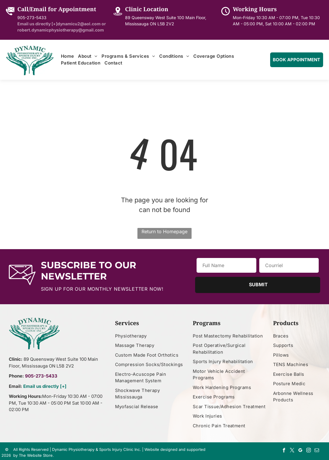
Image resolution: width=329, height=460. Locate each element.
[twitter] (292, 451)
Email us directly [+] (45, 386)
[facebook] (283, 451)
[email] (316, 451)
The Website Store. (36, 455)
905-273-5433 (31, 17)
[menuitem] (67, 56)
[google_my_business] (300, 451)
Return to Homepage (164, 231)
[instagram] (308, 451)
